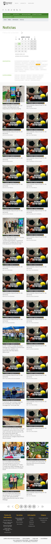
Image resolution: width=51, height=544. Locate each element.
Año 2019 (29, 76)
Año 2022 (41, 75)
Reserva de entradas (38, 76)
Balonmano (32, 62)
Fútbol (38, 64)
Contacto (23, 3)
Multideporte (18, 67)
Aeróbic (33, 61)
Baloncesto (25, 62)
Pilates (32, 69)
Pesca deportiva (19, 69)
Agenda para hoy (20, 54)
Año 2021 (17, 76)
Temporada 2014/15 (35, 80)
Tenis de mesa (22, 71)
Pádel (31, 67)
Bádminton (17, 62)
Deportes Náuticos (19, 64)
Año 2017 (23, 78)
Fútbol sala (44, 64)
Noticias (22, 19)
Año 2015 (27, 80)
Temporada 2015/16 (19, 80)
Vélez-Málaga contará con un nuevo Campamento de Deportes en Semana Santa (12, 107)
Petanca (27, 69)
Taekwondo (43, 69)
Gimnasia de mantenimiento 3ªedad (38, 66)
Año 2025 (23, 75)
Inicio (16, 3)
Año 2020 (23, 76)
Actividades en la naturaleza (22, 61)
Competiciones (37, 14)
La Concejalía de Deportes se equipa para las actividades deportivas (36, 463)
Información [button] (7, 17)
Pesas (41, 67)
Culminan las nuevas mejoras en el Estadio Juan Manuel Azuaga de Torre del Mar (13, 403)
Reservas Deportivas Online (23, 17)
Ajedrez (38, 61)
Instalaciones (26, 14)
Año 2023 (35, 75)
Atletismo (44, 61)
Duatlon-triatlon (30, 64)
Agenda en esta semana (21, 56)
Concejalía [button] (6, 14)
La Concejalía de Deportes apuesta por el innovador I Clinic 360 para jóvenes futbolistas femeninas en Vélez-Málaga (13, 497)
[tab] (25, 33)
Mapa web (31, 3)
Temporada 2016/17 (31, 78)
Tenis (16, 71)
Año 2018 (17, 78)
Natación (25, 67)
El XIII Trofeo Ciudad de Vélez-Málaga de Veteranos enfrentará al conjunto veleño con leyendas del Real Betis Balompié (13, 349)
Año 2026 (17, 75)
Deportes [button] (16, 14)
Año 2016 (39, 78)
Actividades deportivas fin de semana (36, 105)
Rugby (37, 69)
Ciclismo (39, 62)
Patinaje (36, 67)
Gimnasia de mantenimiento (21, 66)
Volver (5, 19)
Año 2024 (29, 75)
